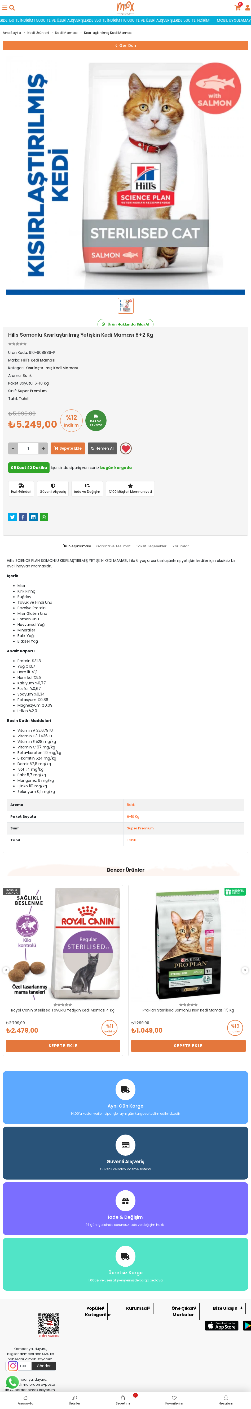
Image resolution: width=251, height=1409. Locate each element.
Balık (131, 804)
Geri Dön (125, 45)
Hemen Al (102, 448)
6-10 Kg (133, 816)
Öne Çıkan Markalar (183, 1311)
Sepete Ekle (68, 448)
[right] (245, 970)
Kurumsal (137, 1308)
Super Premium (140, 828)
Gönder (44, 1366)
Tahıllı (131, 840)
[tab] (77, 546)
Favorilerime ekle (126, 448)
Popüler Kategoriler (96, 1311)
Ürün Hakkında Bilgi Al (125, 324)
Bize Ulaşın (225, 1308)
